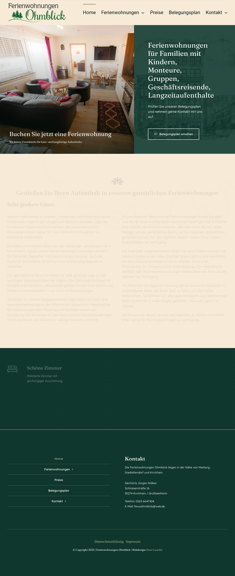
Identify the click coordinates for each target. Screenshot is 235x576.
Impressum (133, 541)
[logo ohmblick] (37, 3)
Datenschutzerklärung (109, 541)
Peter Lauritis (154, 549)
